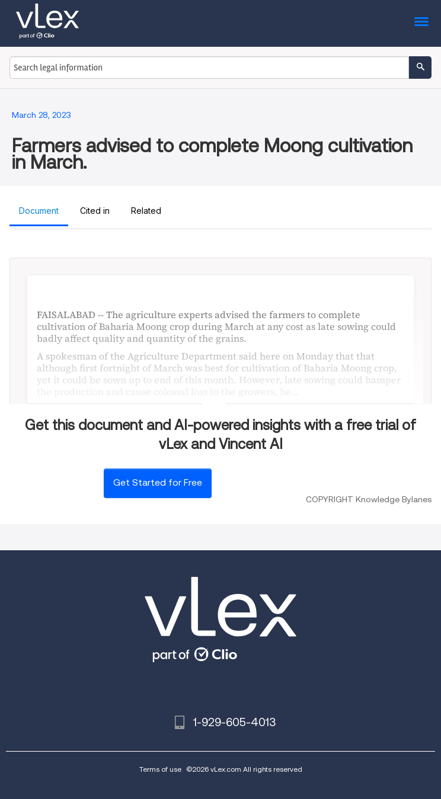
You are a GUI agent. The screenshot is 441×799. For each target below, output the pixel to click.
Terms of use (160, 769)
